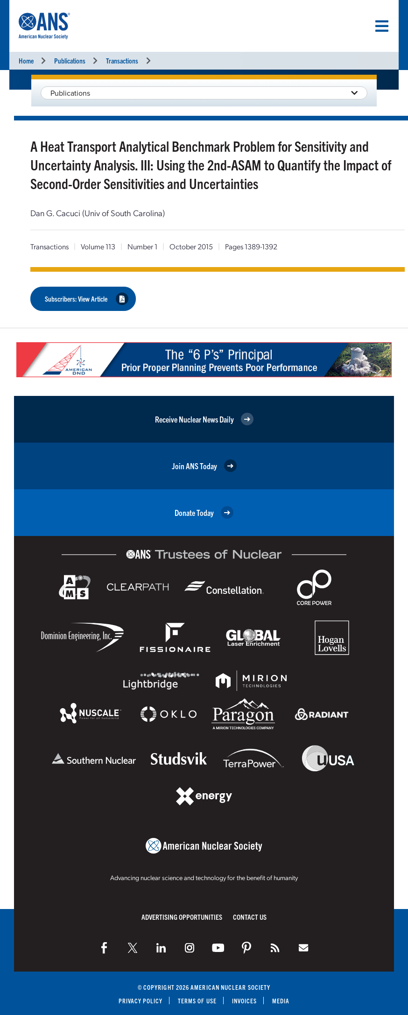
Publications (69, 60)
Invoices (244, 1000)
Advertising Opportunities (181, 915)
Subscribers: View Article (86, 298)
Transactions (122, 60)
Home (26, 60)
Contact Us (250, 915)
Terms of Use (197, 1000)
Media (281, 1000)
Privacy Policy (140, 1000)
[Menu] (381, 26)
